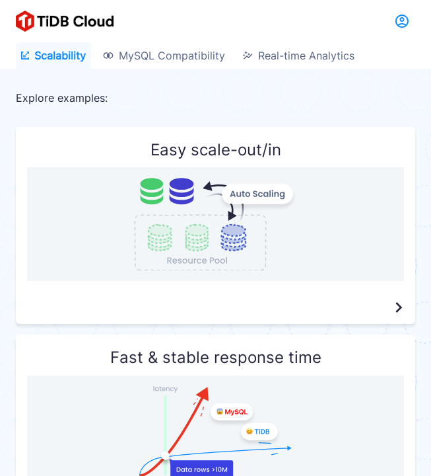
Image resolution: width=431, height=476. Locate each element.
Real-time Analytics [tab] (298, 55)
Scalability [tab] (53, 55)
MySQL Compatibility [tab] (164, 55)
